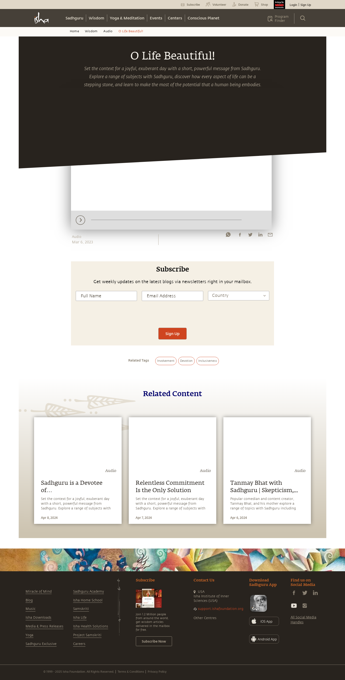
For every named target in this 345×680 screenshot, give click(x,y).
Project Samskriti (87, 635)
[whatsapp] (228, 235)
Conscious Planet (203, 17)
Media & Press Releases (44, 626)
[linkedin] (260, 235)
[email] (270, 235)
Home (74, 31)
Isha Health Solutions (90, 626)
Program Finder (282, 19)
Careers (79, 644)
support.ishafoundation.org (220, 609)
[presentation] (172, 313)
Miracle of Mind (39, 591)
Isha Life (80, 617)
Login (293, 5)
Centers (175, 17)
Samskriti (81, 609)
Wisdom (96, 17)
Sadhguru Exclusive (41, 644)
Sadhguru (74, 17)
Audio (107, 31)
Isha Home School (87, 600)
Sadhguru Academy (88, 591)
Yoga (29, 635)
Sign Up (306, 5)
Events (156, 17)
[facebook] (239, 235)
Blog (29, 600)
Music (30, 609)
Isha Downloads (38, 617)
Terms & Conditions (131, 671)
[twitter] (250, 235)
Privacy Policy (157, 671)
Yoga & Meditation (127, 17)
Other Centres (205, 618)
